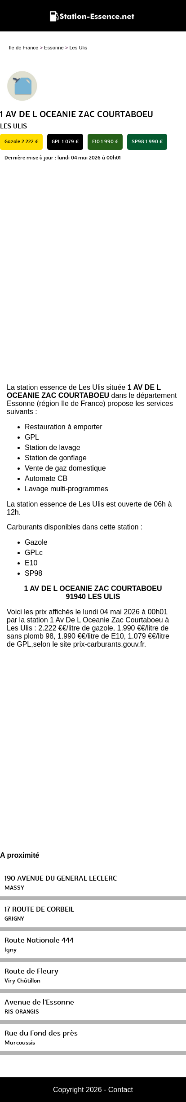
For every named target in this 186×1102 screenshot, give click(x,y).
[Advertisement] (93, 275)
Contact (120, 1089)
